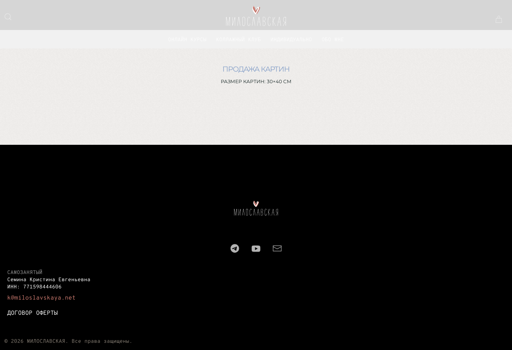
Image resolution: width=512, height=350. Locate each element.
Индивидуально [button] (291, 40)
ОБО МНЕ (333, 40)
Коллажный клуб (238, 40)
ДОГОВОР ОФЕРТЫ (32, 313)
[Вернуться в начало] (256, 16)
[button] (8, 17)
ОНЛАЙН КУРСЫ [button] (187, 40)
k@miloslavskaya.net (41, 298)
